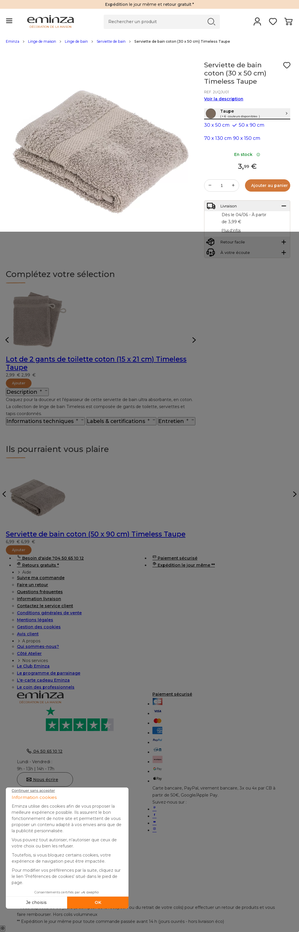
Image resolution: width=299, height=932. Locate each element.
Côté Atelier (29, 653)
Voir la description (223, 99)
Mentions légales (35, 620)
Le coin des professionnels (45, 687)
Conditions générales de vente (49, 612)
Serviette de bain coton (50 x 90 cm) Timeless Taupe (95, 534)
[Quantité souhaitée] (222, 198)
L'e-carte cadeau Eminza (43, 680)
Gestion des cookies (39, 627)
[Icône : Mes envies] (286, 65)
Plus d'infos (231, 248)
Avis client (28, 634)
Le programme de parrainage (48, 673)
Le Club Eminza (33, 666)
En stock (247, 167)
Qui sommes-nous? (38, 646)
